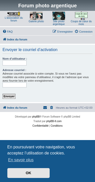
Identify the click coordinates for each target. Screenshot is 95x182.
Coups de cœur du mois (81, 23)
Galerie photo (36, 21)
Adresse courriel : (14, 70)
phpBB (36, 116)
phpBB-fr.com (54, 121)
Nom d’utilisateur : (15, 58)
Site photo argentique (59, 23)
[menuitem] (8, 32)
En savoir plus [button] (21, 160)
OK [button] (28, 173)
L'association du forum (14, 19)
